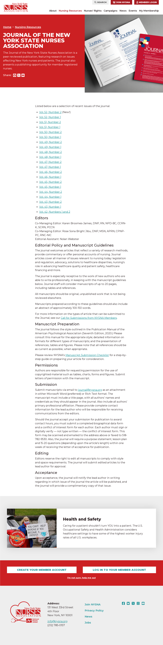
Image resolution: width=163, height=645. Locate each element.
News (123, 10)
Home (7, 27)
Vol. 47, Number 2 (50, 162)
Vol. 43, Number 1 (50, 206)
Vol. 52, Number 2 (50, 112)
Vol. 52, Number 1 (50, 117)
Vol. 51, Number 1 (49, 127)
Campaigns (110, 10)
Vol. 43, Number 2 (50, 201)
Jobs (88, 622)
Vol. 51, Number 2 (50, 122)
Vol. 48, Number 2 (50, 152)
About (53, 10)
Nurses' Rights (93, 10)
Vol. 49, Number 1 (50, 147)
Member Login (146, 2)
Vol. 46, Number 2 (50, 171)
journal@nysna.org (90, 389)
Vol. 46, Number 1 (50, 176)
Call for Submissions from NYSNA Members (89, 317)
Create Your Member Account (42, 569)
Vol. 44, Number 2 (50, 191)
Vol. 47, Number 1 (50, 166)
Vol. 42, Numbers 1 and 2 (54, 211)
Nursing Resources (70, 10)
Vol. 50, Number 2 (50, 132)
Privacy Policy (94, 610)
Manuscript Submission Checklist (87, 355)
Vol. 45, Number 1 (50, 186)
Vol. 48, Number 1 (50, 157)
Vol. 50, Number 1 (50, 137)
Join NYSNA (121, 2)
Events (133, 10)
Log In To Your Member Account (119, 569)
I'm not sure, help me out (81, 578)
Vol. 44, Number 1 (50, 196)
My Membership (149, 10)
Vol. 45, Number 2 (50, 181)
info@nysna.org (57, 621)
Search (100, 2)
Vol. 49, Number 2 (50, 142)
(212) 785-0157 (56, 625)
